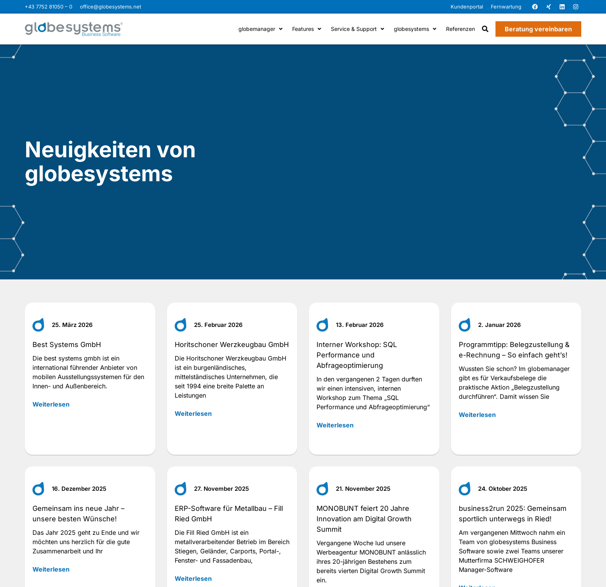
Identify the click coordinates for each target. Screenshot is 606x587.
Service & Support (357, 29)
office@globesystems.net (110, 6)
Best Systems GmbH (66, 344)
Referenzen (460, 29)
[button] (485, 29)
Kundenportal (467, 6)
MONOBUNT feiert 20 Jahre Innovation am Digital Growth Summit (364, 518)
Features (306, 29)
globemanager (260, 29)
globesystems (415, 29)
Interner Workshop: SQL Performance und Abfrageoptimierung (357, 354)
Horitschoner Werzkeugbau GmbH (232, 344)
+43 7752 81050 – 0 (48, 6)
